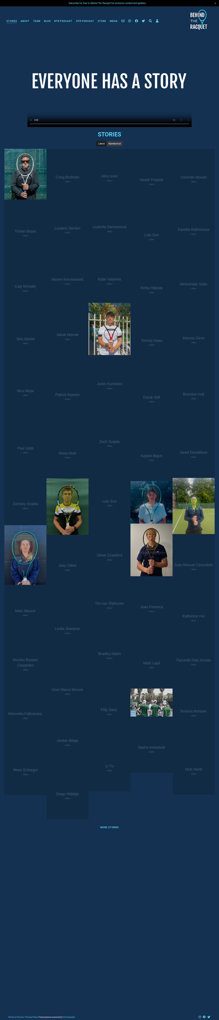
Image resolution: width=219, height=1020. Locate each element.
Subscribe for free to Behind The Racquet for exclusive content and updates (107, 3)
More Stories (109, 827)
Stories (11, 21)
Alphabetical (114, 143)
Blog (47, 21)
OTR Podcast (85, 21)
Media (114, 21)
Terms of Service (16, 1017)
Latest (101, 143)
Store (102, 21)
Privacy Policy (31, 1017)
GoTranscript (69, 1017)
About (25, 21)
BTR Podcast (63, 21)
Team (36, 21)
